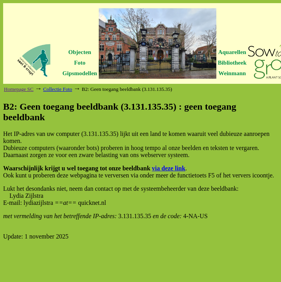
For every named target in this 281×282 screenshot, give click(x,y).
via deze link (168, 168)
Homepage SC (18, 89)
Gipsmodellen (79, 73)
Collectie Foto (57, 89)
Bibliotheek (232, 63)
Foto (79, 63)
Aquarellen (232, 52)
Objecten (79, 52)
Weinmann (232, 73)
